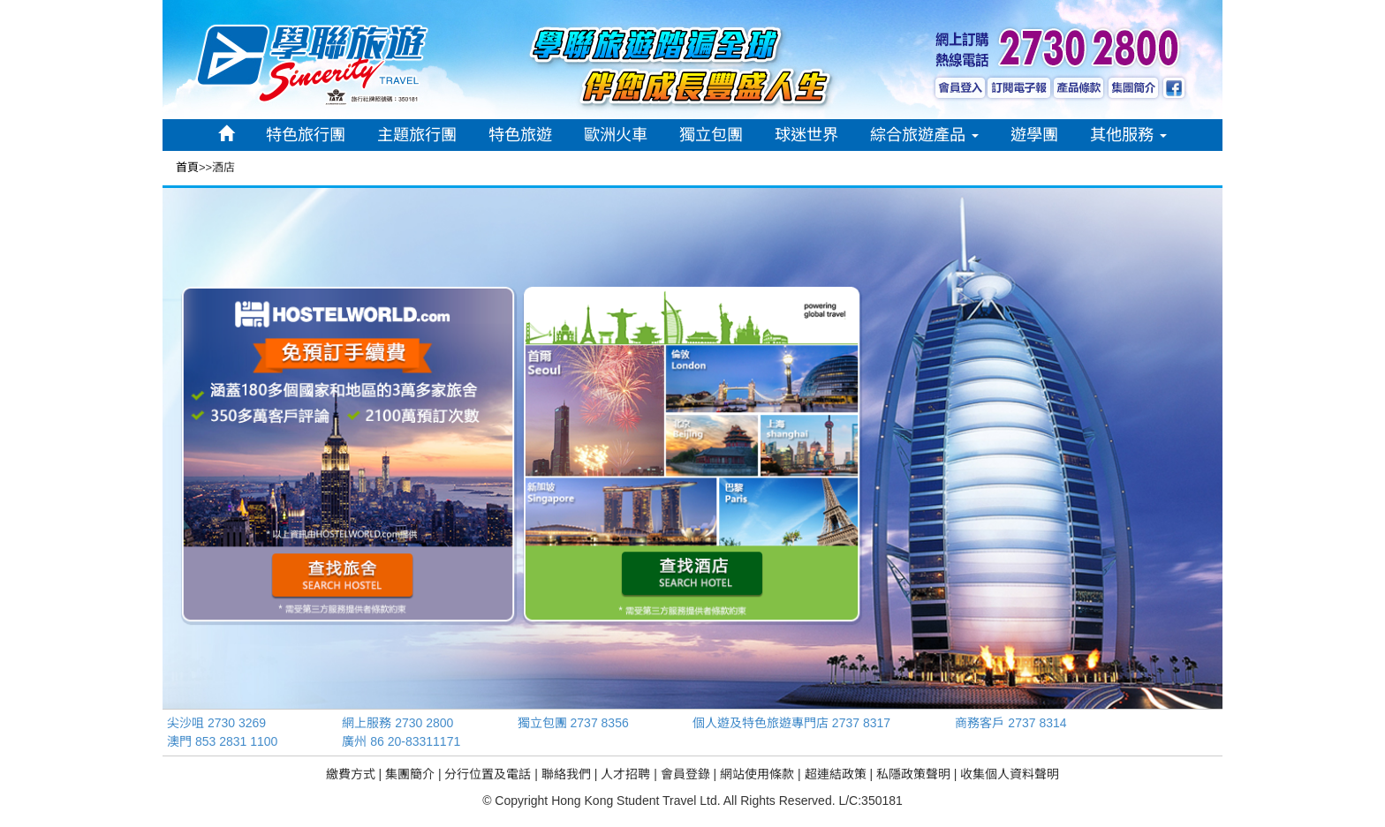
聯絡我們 (566, 774)
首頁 (187, 167)
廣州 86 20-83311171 (401, 741)
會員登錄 (685, 774)
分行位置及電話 (487, 774)
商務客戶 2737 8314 (1010, 723)
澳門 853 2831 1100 (222, 741)
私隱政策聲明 (913, 774)
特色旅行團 (305, 135)
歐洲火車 (615, 135)
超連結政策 (836, 774)
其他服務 (1128, 135)
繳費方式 (350, 774)
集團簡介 (410, 774)
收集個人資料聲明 (1009, 774)
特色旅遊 (520, 135)
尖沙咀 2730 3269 (216, 723)
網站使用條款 (757, 774)
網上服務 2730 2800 (397, 723)
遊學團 (1034, 135)
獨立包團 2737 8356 (573, 723)
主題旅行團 (417, 135)
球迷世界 (806, 135)
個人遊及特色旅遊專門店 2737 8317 (791, 723)
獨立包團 (711, 135)
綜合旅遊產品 (924, 135)
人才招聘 (625, 774)
